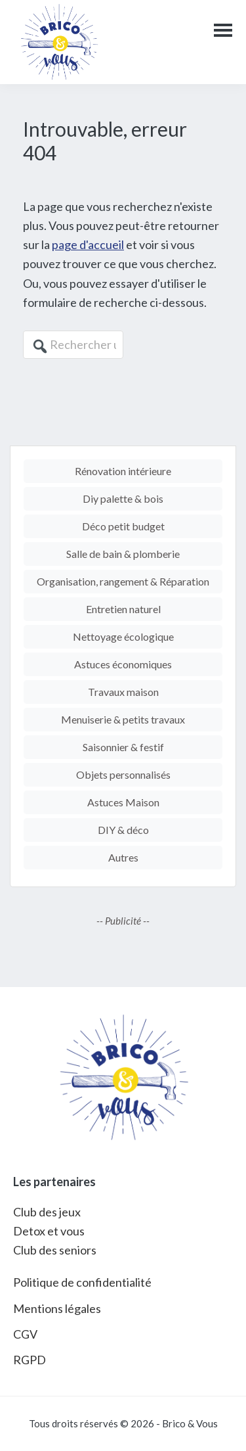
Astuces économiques (123, 664)
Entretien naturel (123, 609)
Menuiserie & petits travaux (123, 719)
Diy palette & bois (123, 498)
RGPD (29, 1359)
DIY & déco (123, 829)
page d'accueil (88, 244)
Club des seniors (54, 1250)
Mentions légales (57, 1308)
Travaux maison (123, 691)
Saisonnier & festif (123, 747)
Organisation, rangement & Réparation (123, 581)
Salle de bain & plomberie (123, 553)
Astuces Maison (123, 802)
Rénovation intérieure (123, 471)
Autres (123, 857)
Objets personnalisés (123, 774)
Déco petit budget (123, 526)
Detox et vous (49, 1231)
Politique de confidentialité (82, 1282)
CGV (25, 1334)
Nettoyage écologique (123, 636)
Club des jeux (47, 1212)
